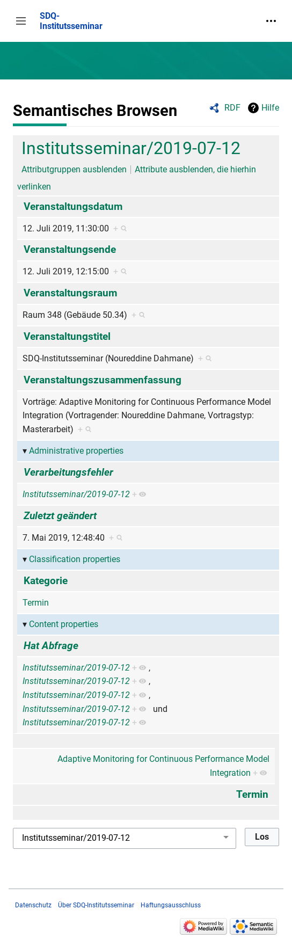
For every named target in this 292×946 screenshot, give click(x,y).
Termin (36, 603)
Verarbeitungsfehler (68, 472)
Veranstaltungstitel (67, 336)
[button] (21, 21)
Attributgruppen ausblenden (74, 169)
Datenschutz (33, 905)
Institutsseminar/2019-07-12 (130, 148)
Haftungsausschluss (171, 905)
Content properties (63, 624)
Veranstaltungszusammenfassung (102, 380)
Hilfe (270, 108)
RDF (232, 108)
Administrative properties (76, 451)
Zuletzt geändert (60, 516)
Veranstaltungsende (70, 249)
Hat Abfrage (51, 645)
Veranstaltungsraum (70, 293)
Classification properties (74, 559)
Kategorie (46, 580)
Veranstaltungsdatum (73, 206)
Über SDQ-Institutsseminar (96, 905)
